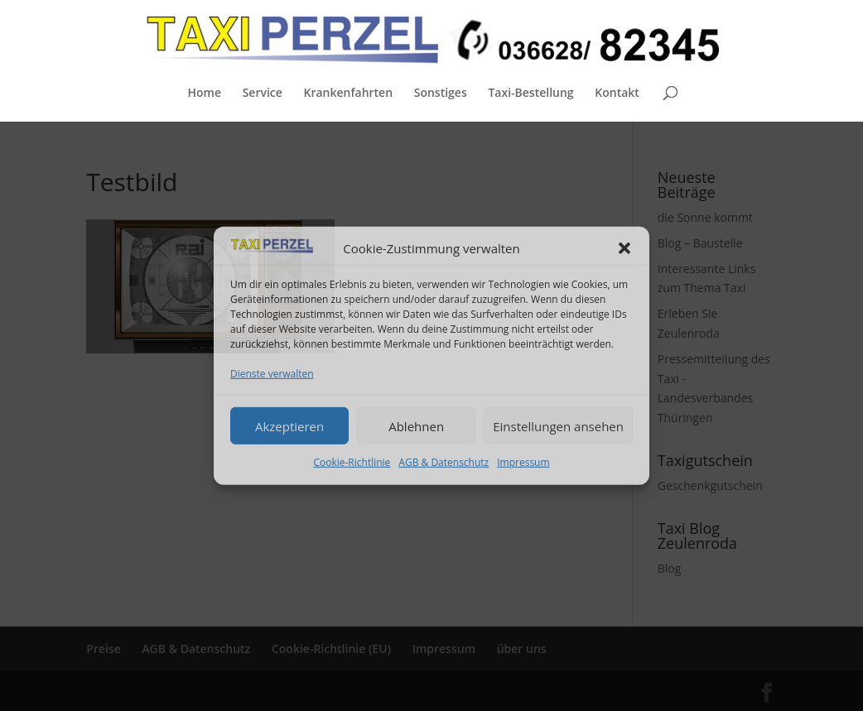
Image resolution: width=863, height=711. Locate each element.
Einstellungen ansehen (558, 425)
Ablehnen (416, 425)
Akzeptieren (289, 425)
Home (204, 93)
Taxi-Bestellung (530, 93)
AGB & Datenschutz (443, 462)
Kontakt (617, 93)
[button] (624, 248)
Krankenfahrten (348, 93)
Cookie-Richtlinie (351, 462)
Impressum (523, 462)
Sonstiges (440, 93)
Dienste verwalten (272, 374)
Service (262, 93)
